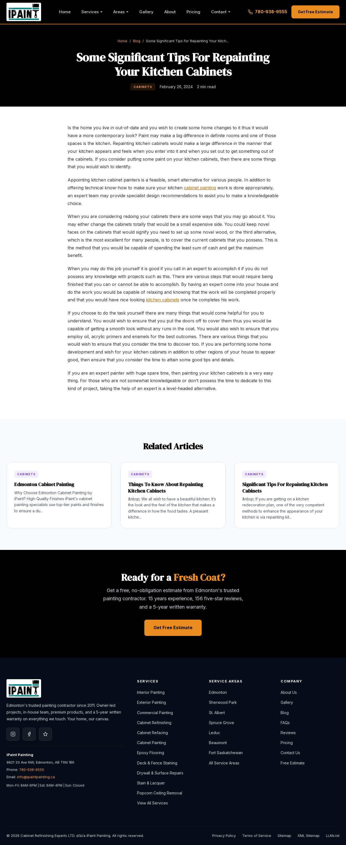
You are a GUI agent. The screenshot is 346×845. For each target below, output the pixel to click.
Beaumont (218, 742)
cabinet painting (200, 187)
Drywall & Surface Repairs (160, 773)
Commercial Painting (155, 712)
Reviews (288, 732)
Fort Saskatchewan (226, 752)
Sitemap (284, 835)
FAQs (285, 722)
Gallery (146, 11)
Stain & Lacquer (151, 783)
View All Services (152, 803)
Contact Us (290, 752)
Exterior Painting (151, 702)
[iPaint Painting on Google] (45, 734)
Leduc (214, 732)
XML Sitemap (309, 835)
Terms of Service (256, 835)
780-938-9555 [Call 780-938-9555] (267, 11)
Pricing (193, 11)
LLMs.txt (333, 835)
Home (65, 11)
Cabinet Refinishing (154, 722)
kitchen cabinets (162, 299)
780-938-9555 (31, 769)
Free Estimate (293, 763)
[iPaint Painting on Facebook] (29, 734)
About (170, 11)
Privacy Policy (224, 835)
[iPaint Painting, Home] (23, 12)
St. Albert (217, 712)
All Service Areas (224, 763)
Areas (119, 11)
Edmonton (218, 692)
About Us (289, 692)
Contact (219, 11)
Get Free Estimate (315, 11)
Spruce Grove (221, 722)
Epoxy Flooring (150, 752)
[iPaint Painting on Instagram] (12, 734)
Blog (136, 41)
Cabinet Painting (151, 742)
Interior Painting (151, 692)
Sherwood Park (223, 702)
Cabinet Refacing (152, 732)
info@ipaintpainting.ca (36, 777)
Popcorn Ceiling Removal (159, 793)
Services (90, 11)
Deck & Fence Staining (157, 763)
